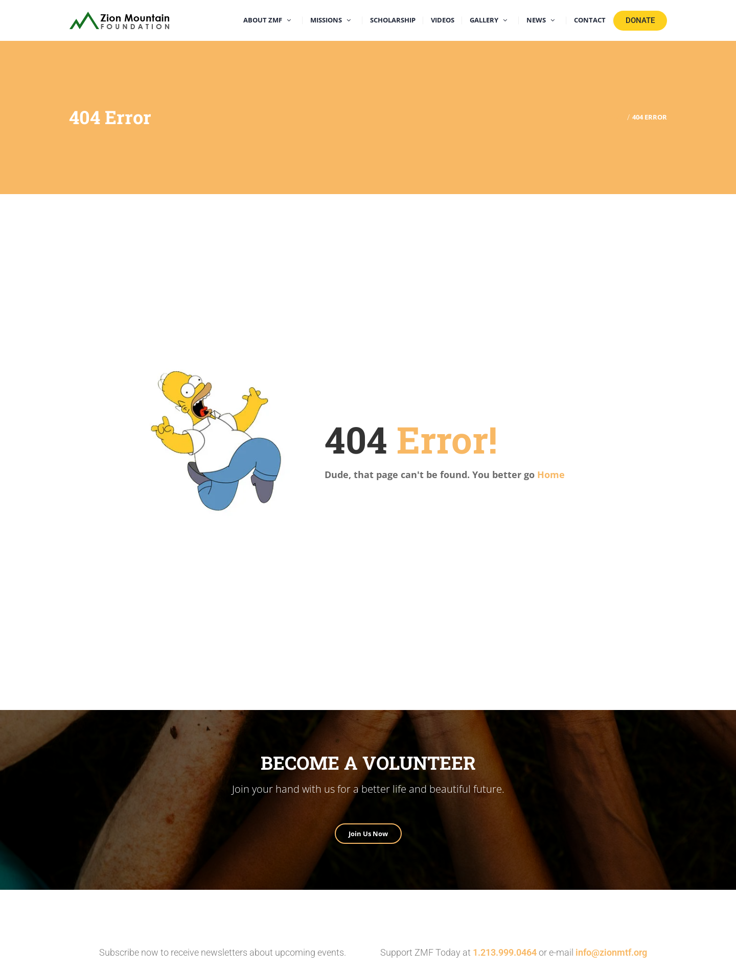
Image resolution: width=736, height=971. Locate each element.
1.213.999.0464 (505, 952)
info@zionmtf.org (611, 952)
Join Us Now (368, 833)
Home (551, 474)
